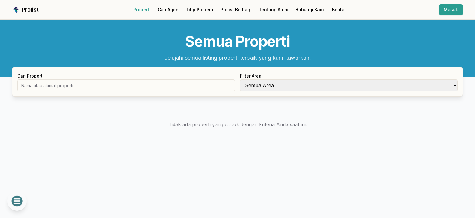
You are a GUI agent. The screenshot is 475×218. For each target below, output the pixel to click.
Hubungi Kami (310, 9)
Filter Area (250, 75)
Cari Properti (30, 75)
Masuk (451, 9)
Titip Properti (199, 9)
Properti (142, 9)
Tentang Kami (273, 9)
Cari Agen (168, 9)
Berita (338, 9)
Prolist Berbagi (236, 9)
